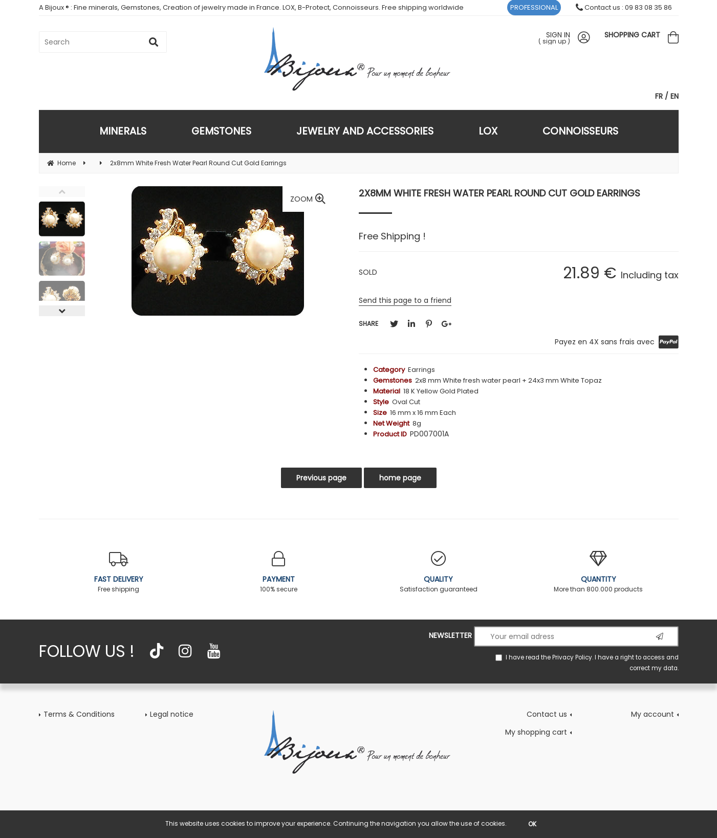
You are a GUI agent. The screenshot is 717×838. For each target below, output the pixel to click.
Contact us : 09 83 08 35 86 (624, 7)
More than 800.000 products (598, 572)
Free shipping (118, 572)
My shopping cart (536, 732)
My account (652, 714)
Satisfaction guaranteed (438, 572)
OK (532, 824)
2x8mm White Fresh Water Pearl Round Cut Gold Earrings (499, 193)
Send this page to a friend (405, 300)
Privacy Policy (572, 657)
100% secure (278, 572)
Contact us (547, 714)
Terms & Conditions (79, 714)
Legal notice (171, 714)
